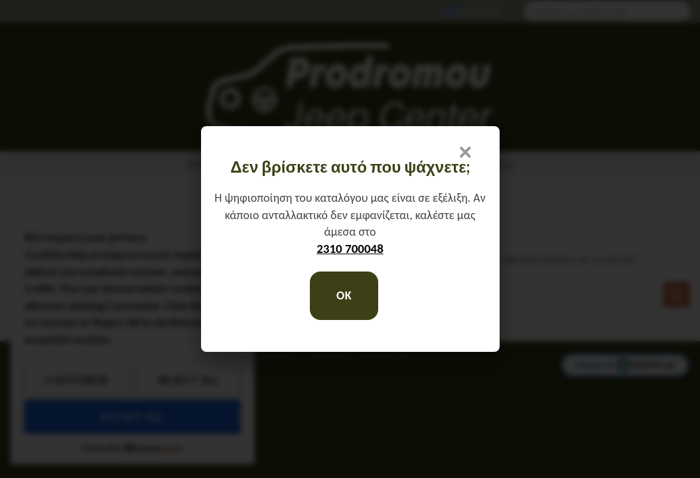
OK (344, 295)
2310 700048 (350, 248)
